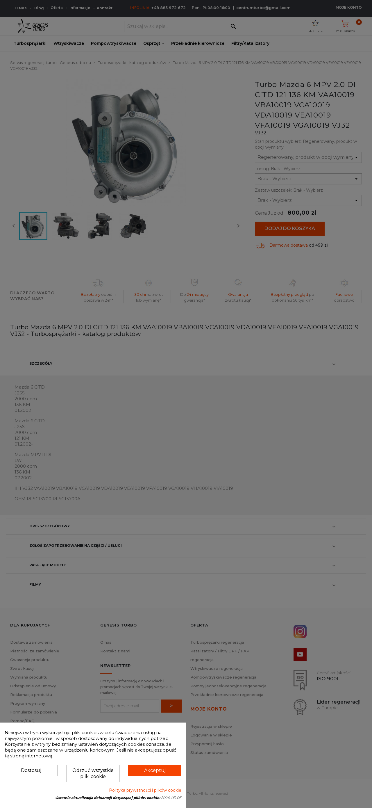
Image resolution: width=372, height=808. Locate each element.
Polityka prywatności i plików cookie (145, 790)
